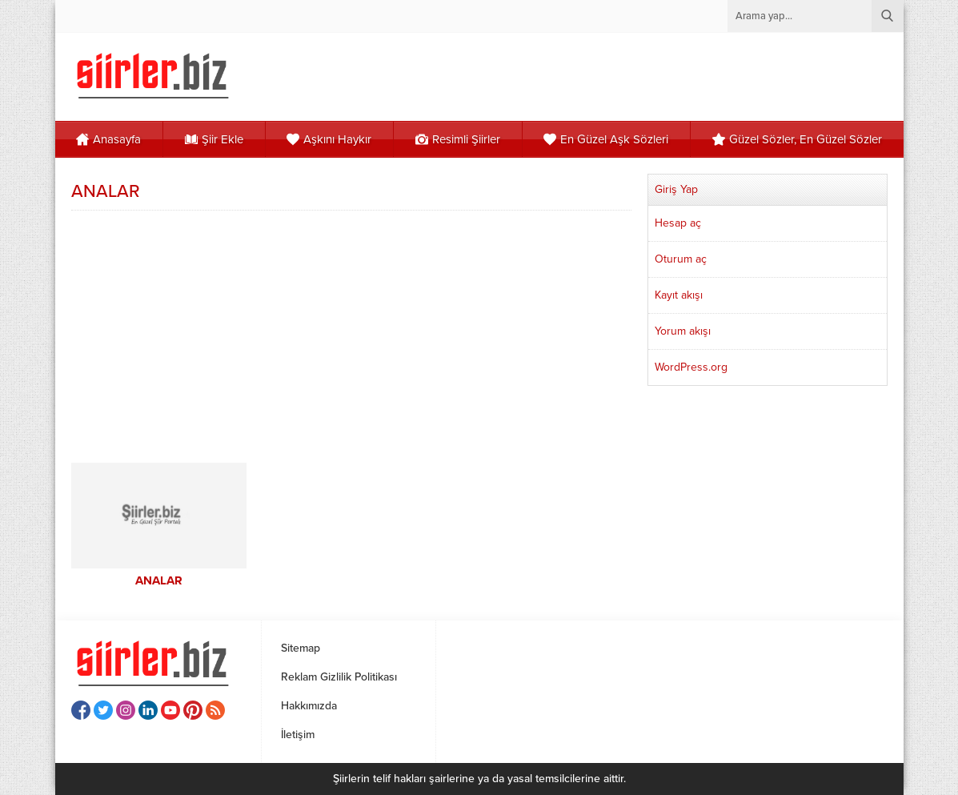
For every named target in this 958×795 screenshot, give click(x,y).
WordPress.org (691, 367)
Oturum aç (681, 259)
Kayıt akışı (679, 295)
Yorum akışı (683, 331)
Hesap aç (678, 223)
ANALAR (158, 580)
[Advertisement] (351, 335)
